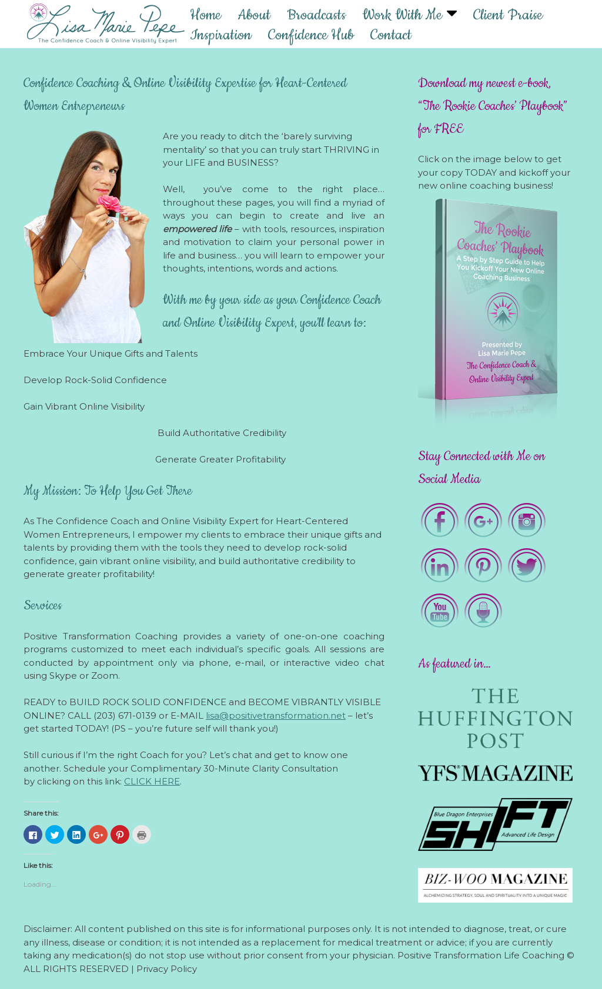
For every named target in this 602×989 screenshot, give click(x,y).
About (254, 14)
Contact (391, 34)
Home (205, 14)
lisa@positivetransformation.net (276, 715)
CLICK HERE (152, 781)
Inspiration (221, 34)
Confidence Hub (311, 34)
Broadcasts (316, 14)
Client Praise (508, 14)
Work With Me (402, 14)
